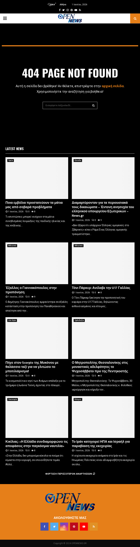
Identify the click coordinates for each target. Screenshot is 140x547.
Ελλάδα (78, 160)
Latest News (14, 148)
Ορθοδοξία (79, 320)
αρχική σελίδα (113, 86)
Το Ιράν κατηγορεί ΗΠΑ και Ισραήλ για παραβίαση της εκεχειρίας (101, 444)
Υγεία (10, 160)
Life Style (12, 320)
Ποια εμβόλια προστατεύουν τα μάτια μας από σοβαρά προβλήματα (34, 205)
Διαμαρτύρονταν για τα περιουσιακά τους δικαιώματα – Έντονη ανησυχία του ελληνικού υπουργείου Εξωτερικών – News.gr (103, 209)
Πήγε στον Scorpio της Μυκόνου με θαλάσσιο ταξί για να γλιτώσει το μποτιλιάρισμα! (32, 367)
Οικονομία (12, 399)
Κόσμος (78, 399)
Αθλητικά (12, 246)
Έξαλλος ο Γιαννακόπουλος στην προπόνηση (31, 290)
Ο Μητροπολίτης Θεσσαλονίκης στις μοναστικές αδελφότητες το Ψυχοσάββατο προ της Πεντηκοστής (100, 367)
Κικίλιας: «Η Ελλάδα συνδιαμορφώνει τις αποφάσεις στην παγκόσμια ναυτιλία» (36, 444)
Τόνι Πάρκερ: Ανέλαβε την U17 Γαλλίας (101, 288)
